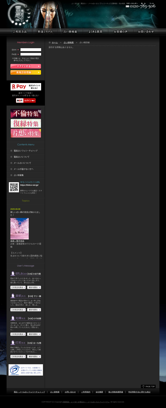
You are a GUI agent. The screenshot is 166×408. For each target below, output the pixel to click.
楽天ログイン (26, 100)
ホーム (55, 42)
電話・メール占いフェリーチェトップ (29, 392)
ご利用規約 (85, 392)
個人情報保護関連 (115, 392)
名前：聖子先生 (19, 240)
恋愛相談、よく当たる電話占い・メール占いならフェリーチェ (86, 402)
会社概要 (99, 392)
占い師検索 (69, 42)
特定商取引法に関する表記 (139, 392)
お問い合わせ (70, 392)
